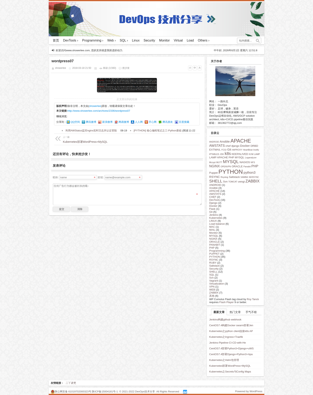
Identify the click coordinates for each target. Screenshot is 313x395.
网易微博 (124, 121)
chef (228, 145)
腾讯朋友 (167, 121)
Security (149, 40)
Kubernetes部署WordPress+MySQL (87, 139)
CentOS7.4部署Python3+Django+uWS (231, 348)
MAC (212, 226)
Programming (217, 250)
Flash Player (226, 302)
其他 (211, 295)
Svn (225, 181)
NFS (253, 162)
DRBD (254, 145)
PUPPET (214, 253)
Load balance (217, 223)
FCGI (223, 150)
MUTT (219, 162)
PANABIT (214, 244)
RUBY (212, 262)
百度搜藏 (184, 121)
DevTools (214, 199)
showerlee (95, 105)
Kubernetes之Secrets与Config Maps (230, 371)
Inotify (256, 150)
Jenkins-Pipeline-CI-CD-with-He (227, 342)
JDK (222, 154)
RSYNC (214, 176)
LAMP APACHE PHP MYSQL (226, 157)
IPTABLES (214, 154)
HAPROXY (237, 150)
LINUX (213, 220)
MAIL (212, 229)
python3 (250, 172)
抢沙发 (126, 68)
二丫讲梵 (71, 382)
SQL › (124, 40)
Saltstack (234, 176)
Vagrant (213, 280)
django (235, 145)
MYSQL (231, 161)
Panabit (247, 166)
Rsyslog (224, 177)
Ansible (225, 141)
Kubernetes (216, 217)
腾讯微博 (91, 121)
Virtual (178, 40)
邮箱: (101, 177)
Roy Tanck (253, 299)
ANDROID (214, 142)
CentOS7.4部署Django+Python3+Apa (231, 354)
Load (190, 40)
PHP (254, 166)
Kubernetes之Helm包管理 (224, 360)
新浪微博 (107, 121)
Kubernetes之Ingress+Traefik (226, 336)
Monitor (164, 40)
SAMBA (244, 177)
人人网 (139, 121)
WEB (212, 289)
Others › (203, 40)
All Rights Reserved (167, 391)
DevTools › (70, 40)
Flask (212, 208)
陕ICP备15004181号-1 (105, 391)
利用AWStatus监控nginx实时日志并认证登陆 (91, 130)
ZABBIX (253, 181)
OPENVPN (226, 166)
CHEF (212, 196)
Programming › (92, 40)
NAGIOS (245, 162)
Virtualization (216, 283)
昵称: (56, 177)
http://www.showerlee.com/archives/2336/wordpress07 (98, 110)
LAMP (257, 154)
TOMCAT (232, 181)
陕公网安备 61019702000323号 (73, 391)
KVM (251, 154)
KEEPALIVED (240, 154)
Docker (245, 145)
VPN (212, 286)
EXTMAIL (215, 149)
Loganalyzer (251, 157)
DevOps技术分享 (145, 391)
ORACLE (237, 166)
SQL (211, 274)
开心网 (152, 121)
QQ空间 (75, 121)
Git (229, 149)
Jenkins (213, 214)
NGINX (214, 166)
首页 (56, 40)
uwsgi (241, 181)
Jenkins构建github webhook (225, 319)
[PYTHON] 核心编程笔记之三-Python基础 (158, 130)
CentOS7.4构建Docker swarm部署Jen (231, 325)
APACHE (241, 141)
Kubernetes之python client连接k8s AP (231, 331)
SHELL (215, 181)
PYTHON (230, 171)
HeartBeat (248, 150)
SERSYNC (254, 177)
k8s (228, 153)
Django (213, 202)
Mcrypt (212, 162)
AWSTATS (217, 146)
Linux (136, 40)
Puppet (213, 172)
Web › (111, 40)
